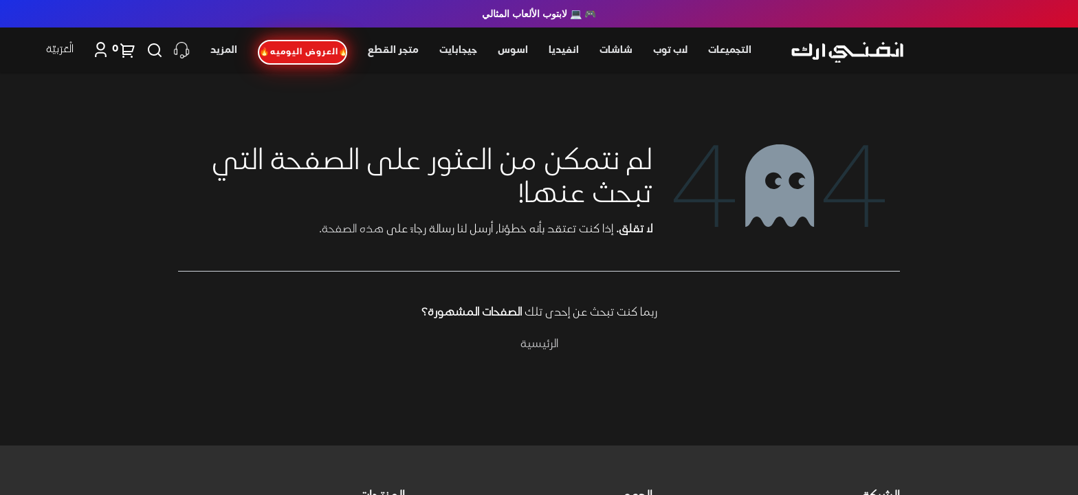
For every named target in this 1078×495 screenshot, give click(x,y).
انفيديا (564, 50)
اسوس (513, 50)
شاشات (616, 50)
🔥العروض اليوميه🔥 (303, 52)
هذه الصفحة (353, 229)
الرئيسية (539, 344)
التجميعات (729, 50)
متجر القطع (393, 50)
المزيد (223, 50)
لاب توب (670, 50)
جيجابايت (458, 50)
